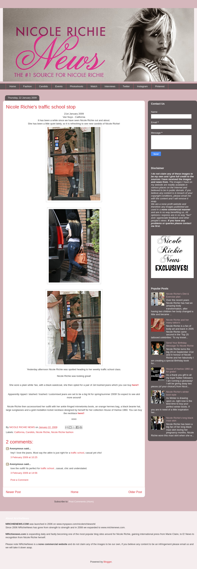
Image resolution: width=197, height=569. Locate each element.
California (19, 432)
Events (59, 86)
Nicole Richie (43, 432)
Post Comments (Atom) (81, 501)
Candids (43, 86)
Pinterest (159, 86)
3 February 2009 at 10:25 (23, 457)
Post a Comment (19, 480)
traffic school (77, 452)
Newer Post (13, 492)
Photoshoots (76, 86)
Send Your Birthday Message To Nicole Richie (180, 344)
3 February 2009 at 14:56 (23, 473)
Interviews (110, 86)
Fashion (27, 86)
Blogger (108, 561)
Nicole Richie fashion (62, 432)
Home (13, 86)
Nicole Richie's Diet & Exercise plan (177, 295)
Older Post (135, 492)
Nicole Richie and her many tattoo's (177, 321)
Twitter (126, 86)
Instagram (142, 86)
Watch (93, 86)
